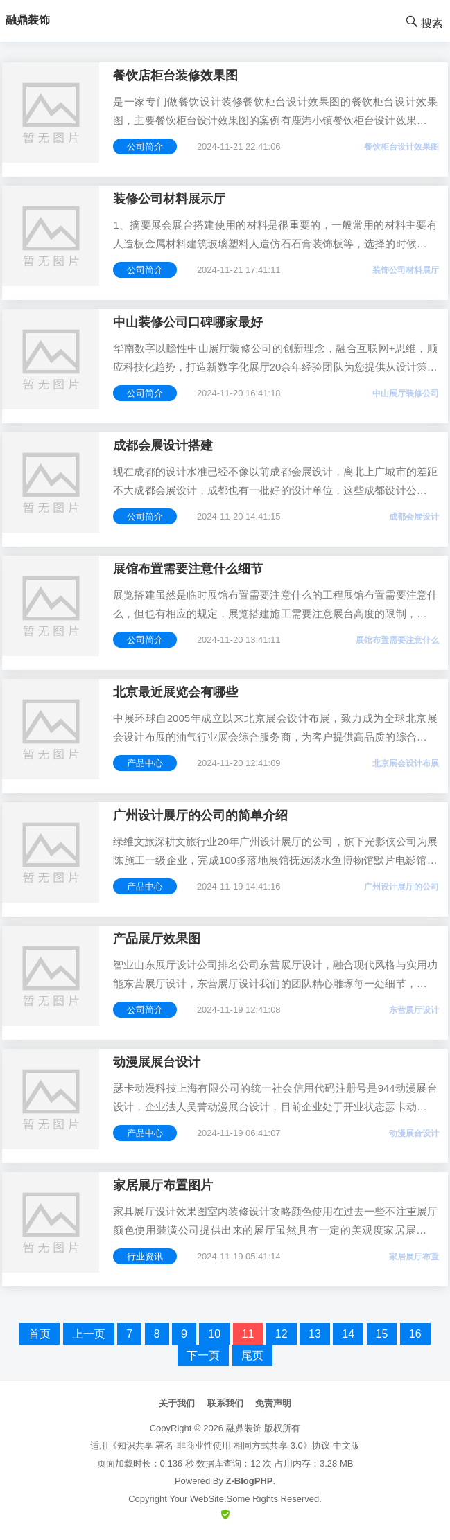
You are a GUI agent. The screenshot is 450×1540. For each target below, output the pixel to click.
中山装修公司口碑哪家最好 (188, 322)
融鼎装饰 (244, 1428)
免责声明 (273, 1403)
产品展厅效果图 (156, 939)
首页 (39, 1334)
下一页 (203, 1355)
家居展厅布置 (414, 1257)
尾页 (252, 1355)
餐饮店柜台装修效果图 (175, 75)
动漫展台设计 (414, 1133)
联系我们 (225, 1403)
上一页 (88, 1334)
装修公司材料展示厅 (169, 199)
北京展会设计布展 (405, 763)
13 (315, 1334)
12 (281, 1334)
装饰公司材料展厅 (405, 270)
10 (214, 1334)
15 (382, 1334)
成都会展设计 (414, 517)
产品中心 (145, 763)
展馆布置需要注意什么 (397, 640)
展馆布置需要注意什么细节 (188, 569)
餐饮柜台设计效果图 (401, 147)
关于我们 (177, 1403)
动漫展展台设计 (156, 1062)
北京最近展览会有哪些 (175, 692)
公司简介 (145, 146)
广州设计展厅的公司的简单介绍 (200, 815)
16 (415, 1334)
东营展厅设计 (414, 1010)
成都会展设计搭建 (163, 445)
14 (348, 1334)
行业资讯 (145, 1256)
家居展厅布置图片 (163, 1185)
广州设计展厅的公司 (401, 887)
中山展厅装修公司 (405, 393)
